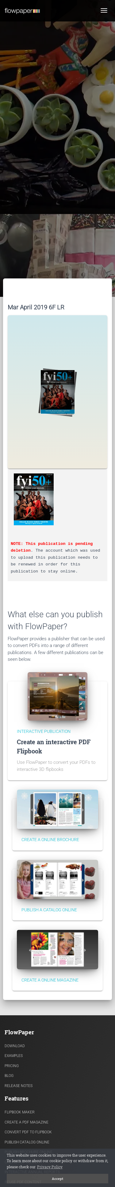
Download (15, 1046)
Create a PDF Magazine (26, 1122)
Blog (9, 1076)
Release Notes (19, 1086)
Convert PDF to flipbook (28, 1132)
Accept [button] (57, 1179)
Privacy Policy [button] (50, 1166)
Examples (14, 1056)
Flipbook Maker (20, 1112)
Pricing (12, 1066)
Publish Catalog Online (27, 1142)
